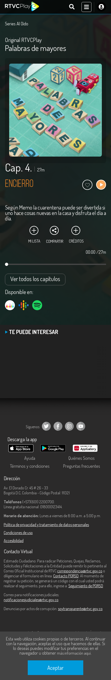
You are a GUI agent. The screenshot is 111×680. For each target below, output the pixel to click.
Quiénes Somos (81, 458)
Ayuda (29, 458)
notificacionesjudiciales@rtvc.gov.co (31, 599)
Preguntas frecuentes (81, 466)
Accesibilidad (14, 540)
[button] (100, 374)
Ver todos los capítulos (35, 279)
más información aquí (74, 653)
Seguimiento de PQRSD (85, 585)
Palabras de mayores (35, 48)
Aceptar (55, 667)
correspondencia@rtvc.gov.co (79, 570)
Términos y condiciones (30, 466)
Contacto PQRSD (66, 575)
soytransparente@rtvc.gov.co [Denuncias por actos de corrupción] (80, 608)
